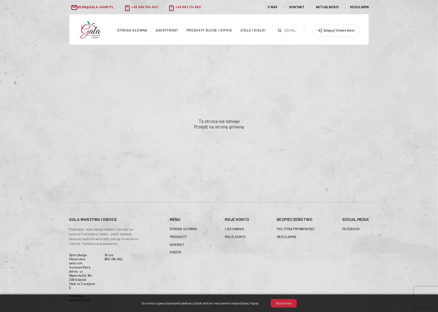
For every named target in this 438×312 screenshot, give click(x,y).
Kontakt (297, 7)
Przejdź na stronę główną (219, 126)
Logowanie (234, 229)
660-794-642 (114, 259)
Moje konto (235, 237)
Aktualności (327, 7)
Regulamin (359, 7)
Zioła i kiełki (253, 30)
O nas (273, 7)
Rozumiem (284, 303)
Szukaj (279, 30)
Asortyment (167, 30)
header (90, 29)
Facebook (351, 229)
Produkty (178, 237)
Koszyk (176, 252)
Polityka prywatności (295, 229)
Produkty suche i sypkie (209, 30)
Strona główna (132, 30)
